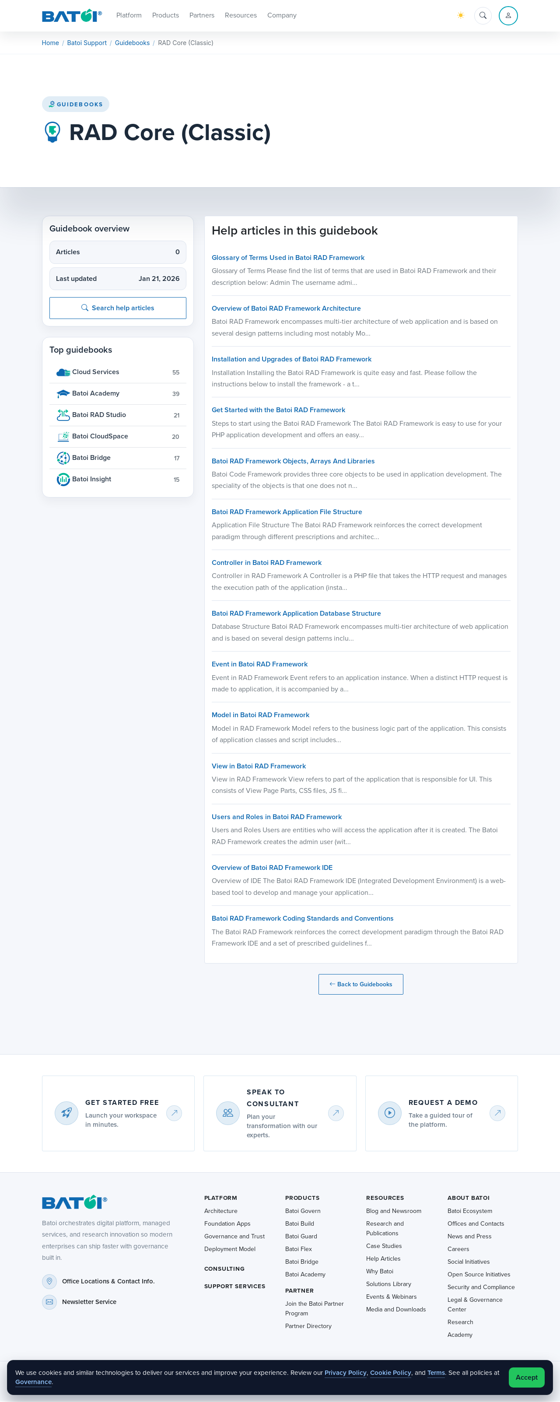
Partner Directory (308, 1327)
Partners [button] (201, 16)
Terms (436, 1372)
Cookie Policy (390, 1372)
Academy (460, 1336)
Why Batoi (379, 1272)
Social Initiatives (469, 1263)
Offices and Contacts (476, 1225)
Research (460, 1323)
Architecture (221, 1212)
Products (302, 1199)
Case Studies (384, 1247)
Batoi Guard (301, 1237)
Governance (33, 1382)
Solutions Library (388, 1285)
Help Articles (383, 1260)
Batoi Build (299, 1225)
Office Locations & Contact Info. (108, 1282)
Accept (527, 1377)
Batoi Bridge (301, 1263)
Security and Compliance (481, 1288)
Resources (385, 1199)
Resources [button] (241, 16)
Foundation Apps (227, 1225)
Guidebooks (75, 106)
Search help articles (117, 310)
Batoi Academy (305, 1275)
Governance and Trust (234, 1237)
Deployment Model (230, 1250)
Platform (221, 1199)
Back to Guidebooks (360, 986)
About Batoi (469, 1199)
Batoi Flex (298, 1250)
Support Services (235, 1287)
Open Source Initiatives (479, 1275)
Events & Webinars (391, 1298)
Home (50, 44)
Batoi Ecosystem (470, 1212)
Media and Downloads (396, 1310)
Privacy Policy (346, 1372)
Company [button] (282, 16)
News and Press (470, 1237)
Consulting (224, 1270)
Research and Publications (385, 1229)
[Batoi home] (72, 1203)
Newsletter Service (89, 1303)
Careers (458, 1250)
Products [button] (165, 16)
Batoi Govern (303, 1212)
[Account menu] (508, 16)
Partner (299, 1292)
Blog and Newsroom (393, 1212)
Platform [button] (129, 16)
